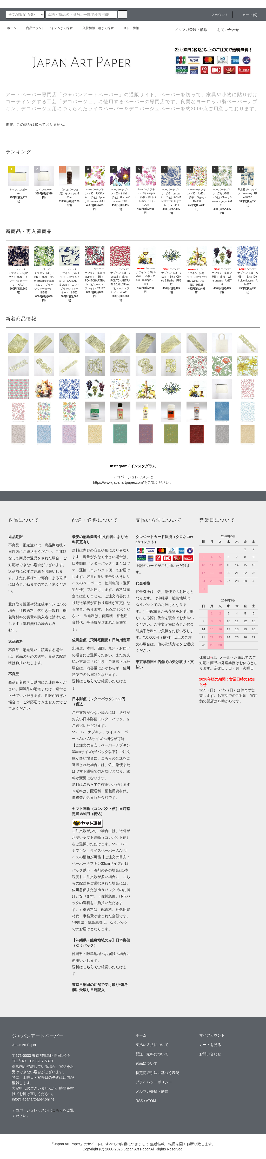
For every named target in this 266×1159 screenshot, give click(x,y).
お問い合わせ (225, 30)
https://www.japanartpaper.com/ (118, 482)
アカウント (217, 15)
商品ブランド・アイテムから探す (46, 28)
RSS (139, 1101)
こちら (57, 1110)
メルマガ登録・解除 (191, 30)
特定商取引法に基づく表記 (157, 1073)
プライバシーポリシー (154, 1082)
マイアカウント (212, 1035)
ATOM (151, 1101)
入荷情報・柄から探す (95, 28)
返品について (146, 1063)
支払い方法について (152, 1045)
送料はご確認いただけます (101, 784)
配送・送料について (152, 1054)
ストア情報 (128, 28)
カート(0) (247, 15)
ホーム (11, 28)
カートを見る (210, 1045)
